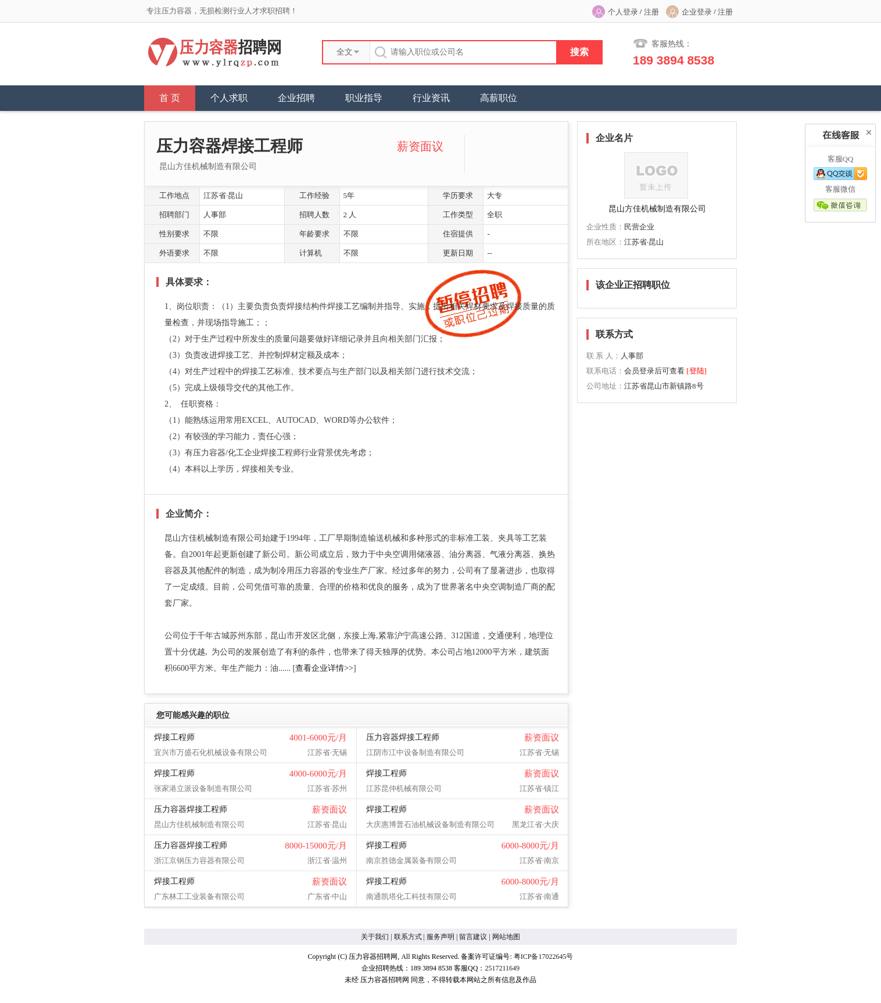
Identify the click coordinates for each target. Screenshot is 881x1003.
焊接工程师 (174, 737)
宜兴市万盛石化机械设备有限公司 (210, 752)
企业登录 (697, 12)
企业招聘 (296, 98)
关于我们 (375, 937)
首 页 (169, 98)
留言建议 (473, 937)
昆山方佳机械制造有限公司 (208, 166)
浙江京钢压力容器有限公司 (199, 860)
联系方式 (408, 937)
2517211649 (502, 968)
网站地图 (506, 937)
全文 (344, 52)
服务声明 (440, 937)
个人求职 (229, 98)
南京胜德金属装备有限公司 (411, 860)
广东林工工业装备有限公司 (199, 896)
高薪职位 (498, 98)
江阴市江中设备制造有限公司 (415, 752)
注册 (651, 12)
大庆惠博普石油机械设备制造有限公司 (430, 824)
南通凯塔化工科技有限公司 (411, 896)
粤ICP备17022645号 (544, 956)
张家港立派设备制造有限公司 (203, 788)
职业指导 (363, 98)
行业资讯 (431, 98)
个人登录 (623, 12)
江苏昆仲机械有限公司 (404, 788)
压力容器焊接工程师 (402, 737)
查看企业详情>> (324, 668)
